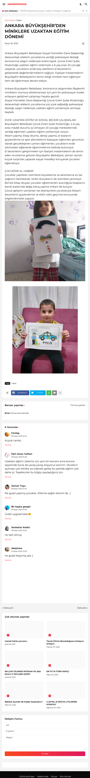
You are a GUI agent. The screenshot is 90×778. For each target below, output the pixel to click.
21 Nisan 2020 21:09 (19, 551)
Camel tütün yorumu (16, 641)
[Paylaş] (83, 43)
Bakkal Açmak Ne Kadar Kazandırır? (24, 701)
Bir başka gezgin (21, 506)
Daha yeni (8, 608)
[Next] (86, 11)
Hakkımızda (42, 776)
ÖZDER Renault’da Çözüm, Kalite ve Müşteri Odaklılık (45, 11)
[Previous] (83, 11)
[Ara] (86, 4)
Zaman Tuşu (18, 486)
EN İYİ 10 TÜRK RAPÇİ (57, 671)
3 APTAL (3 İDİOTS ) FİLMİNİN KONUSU (61, 703)
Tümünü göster (77, 405)
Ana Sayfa (9, 20)
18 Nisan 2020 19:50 (19, 530)
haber (19, 20)
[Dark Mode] (81, 4)
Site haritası (65, 776)
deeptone (16, 548)
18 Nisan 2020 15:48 (19, 457)
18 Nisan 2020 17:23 (19, 489)
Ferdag (15, 433)
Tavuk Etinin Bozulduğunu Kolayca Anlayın (65, 642)
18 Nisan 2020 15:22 (19, 436)
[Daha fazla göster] (60, 392)
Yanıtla (8, 445)
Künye (54, 776)
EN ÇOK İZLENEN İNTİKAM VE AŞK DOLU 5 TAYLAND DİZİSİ (23, 672)
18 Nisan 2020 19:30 (19, 510)
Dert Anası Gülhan (21, 454)
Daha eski (81, 608)
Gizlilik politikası (26, 776)
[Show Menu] (3, 4)
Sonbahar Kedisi (20, 527)
